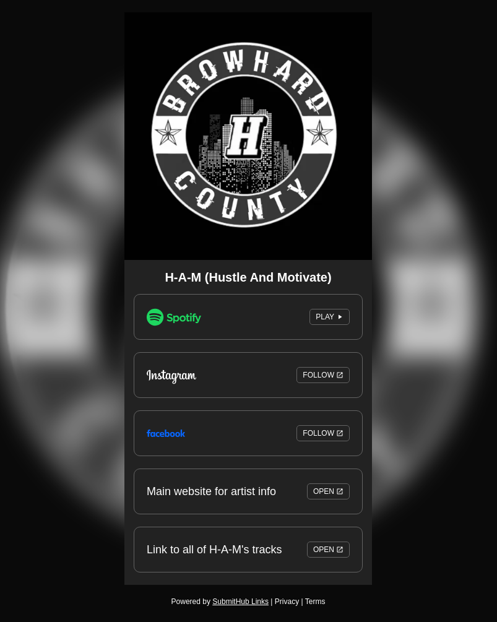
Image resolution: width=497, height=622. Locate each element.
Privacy (287, 601)
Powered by (220, 601)
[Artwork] (248, 136)
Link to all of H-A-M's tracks (248, 550)
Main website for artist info (248, 491)
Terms (315, 601)
